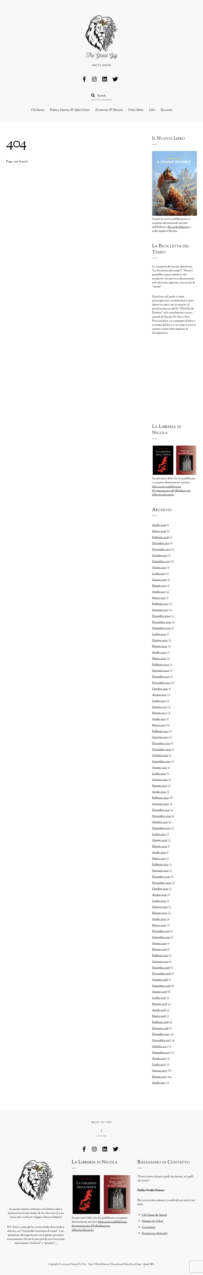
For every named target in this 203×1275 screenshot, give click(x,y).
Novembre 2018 (161, 974)
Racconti (166, 110)
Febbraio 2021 (160, 864)
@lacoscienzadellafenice (166, 487)
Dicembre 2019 (161, 931)
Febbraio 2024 (160, 665)
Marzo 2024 (159, 658)
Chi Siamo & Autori (154, 1215)
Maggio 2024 (159, 646)
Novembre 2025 (161, 549)
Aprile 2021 (159, 852)
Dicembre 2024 (161, 616)
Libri (152, 110)
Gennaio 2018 (160, 1028)
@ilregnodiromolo (163, 495)
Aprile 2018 (159, 1010)
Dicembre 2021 (161, 810)
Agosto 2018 (159, 992)
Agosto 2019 (159, 943)
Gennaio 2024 (160, 670)
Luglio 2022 (159, 774)
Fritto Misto (135, 110)
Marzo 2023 (159, 725)
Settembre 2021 (161, 828)
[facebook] (84, 79)
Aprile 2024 (159, 652)
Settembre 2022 (161, 761)
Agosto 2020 (159, 895)
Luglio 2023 (159, 701)
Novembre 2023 (161, 683)
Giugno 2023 (159, 707)
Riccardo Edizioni (178, 227)
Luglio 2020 (159, 901)
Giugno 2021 (159, 840)
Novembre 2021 (161, 816)
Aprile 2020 (159, 919)
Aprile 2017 (159, 1083)
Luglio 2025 (159, 574)
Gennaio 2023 (160, 737)
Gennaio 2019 (160, 961)
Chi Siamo (37, 110)
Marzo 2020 (159, 925)
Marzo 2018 (159, 1016)
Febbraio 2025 (160, 604)
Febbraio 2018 (160, 1022)
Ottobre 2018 (160, 980)
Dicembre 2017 (161, 1034)
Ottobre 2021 (160, 822)
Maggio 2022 (159, 786)
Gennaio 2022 (160, 804)
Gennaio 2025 (160, 610)
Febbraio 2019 (160, 955)
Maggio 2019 (159, 949)
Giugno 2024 (160, 640)
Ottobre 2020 (160, 889)
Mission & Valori (152, 1221)
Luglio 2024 (159, 634)
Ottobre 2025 (160, 555)
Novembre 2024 (161, 622)
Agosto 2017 (159, 1058)
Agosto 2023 (159, 695)
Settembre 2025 (161, 561)
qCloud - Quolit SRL (144, 1264)
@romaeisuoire (161, 491)
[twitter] (115, 79)
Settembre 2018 (161, 986)
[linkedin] (105, 79)
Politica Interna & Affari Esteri (70, 110)
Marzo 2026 (159, 531)
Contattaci (148, 1227)
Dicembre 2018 (161, 968)
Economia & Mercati (109, 110)
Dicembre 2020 (161, 877)
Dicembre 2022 (161, 743)
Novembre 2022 (161, 749)
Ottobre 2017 (160, 1046)
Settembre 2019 (161, 937)
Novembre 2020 (161, 883)
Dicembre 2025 (161, 543)
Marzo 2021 (159, 858)
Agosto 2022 (159, 768)
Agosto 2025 (159, 567)
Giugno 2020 (160, 907)
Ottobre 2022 (160, 755)
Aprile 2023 (159, 719)
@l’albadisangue (181, 491)
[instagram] (94, 79)
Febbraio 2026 (160, 537)
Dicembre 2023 (161, 677)
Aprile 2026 (159, 525)
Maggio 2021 (159, 846)
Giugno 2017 (159, 1071)
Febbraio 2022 (160, 798)
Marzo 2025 (159, 598)
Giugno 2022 (160, 780)
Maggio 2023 (159, 713)
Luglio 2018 (159, 998)
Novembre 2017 (161, 1040)
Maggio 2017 (159, 1077)
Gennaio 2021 (160, 871)
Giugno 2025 (159, 580)
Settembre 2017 (161, 1052)
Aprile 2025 (159, 592)
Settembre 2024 (161, 628)
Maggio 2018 (159, 1004)
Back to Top (101, 1122)
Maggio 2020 (159, 913)
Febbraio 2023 (160, 731)
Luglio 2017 (159, 1064)
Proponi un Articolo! (154, 1233)
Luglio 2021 (159, 834)
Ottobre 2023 (160, 689)
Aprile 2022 (159, 792)
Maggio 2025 (159, 586)
